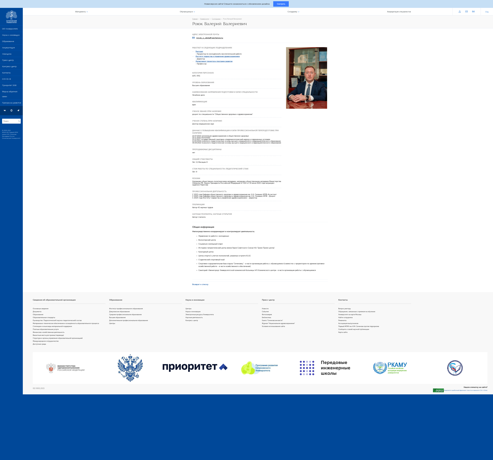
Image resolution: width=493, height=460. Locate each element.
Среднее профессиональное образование (126, 315)
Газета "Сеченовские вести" (273, 321)
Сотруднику (293, 12)
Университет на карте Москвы (350, 315)
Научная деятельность (194, 318)
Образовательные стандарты (45, 318)
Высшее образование (118, 318)
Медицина (6, 55)
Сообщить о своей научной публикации (354, 330)
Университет (205, 19)
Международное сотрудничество (47, 341)
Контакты (6, 73)
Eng (486, 12)
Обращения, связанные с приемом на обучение (357, 312)
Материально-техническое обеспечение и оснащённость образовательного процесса (67, 324)
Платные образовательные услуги (47, 330)
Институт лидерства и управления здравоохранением (218, 57)
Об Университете (10, 29)
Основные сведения (42, 309)
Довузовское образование (120, 312)
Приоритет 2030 (9, 86)
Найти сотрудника (346, 318)
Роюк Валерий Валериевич (233, 19)
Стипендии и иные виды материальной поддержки (53, 327)
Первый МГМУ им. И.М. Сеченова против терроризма (359, 327)
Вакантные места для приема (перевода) (49, 336)
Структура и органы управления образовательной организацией (59, 338)
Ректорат (200, 52)
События (266, 312)
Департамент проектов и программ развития (214, 62)
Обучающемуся (187, 12)
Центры (113, 324)
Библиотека (267, 318)
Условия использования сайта (274, 327)
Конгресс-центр (9, 67)
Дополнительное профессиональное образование (129, 321)
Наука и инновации (11, 36)
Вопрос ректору (345, 309)
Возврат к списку (201, 285)
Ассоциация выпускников (349, 324)
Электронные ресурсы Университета (200, 315)
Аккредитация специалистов (399, 12)
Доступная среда (40, 344)
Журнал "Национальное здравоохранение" (279, 324)
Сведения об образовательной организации (55, 300)
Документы (38, 312)
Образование (8, 42)
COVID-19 (6, 80)
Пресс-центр (8, 61)
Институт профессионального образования (127, 309)
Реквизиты (343, 321)
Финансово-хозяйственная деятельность (49, 333)
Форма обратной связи (9, 95)
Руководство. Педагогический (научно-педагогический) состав (58, 321)
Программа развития (11, 103)
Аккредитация (8, 48)
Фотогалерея (268, 315)
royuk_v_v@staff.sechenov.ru (210, 38)
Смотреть (281, 4)
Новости (266, 309)
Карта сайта (343, 333)
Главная (195, 19)
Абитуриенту (81, 12)
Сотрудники (216, 19)
